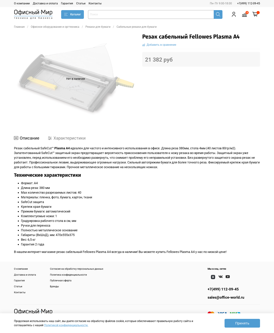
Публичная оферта (60, 280)
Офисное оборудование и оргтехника (55, 26)
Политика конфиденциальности (68, 274)
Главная (19, 26)
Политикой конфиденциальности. (66, 325)
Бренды (54, 286)
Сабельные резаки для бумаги (137, 26)
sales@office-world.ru (226, 297)
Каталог (72, 14)
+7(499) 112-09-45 (248, 3)
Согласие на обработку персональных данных (76, 268)
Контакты (95, 3)
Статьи (80, 3)
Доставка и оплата (45, 3)
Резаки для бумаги (97, 26)
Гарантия (67, 3)
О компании (22, 3)
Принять (242, 323)
